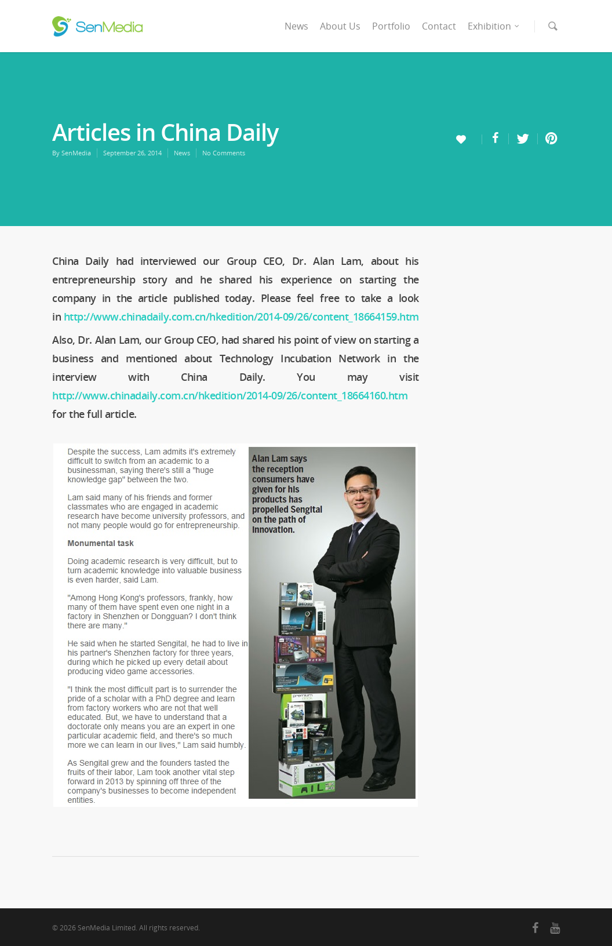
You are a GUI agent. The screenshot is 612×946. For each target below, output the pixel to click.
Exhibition (494, 26)
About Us (340, 26)
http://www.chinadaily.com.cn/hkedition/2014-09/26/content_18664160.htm (229, 395)
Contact (439, 26)
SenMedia (76, 152)
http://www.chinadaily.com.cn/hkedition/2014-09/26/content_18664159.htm (241, 316)
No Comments (223, 152)
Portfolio (391, 26)
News (296, 26)
